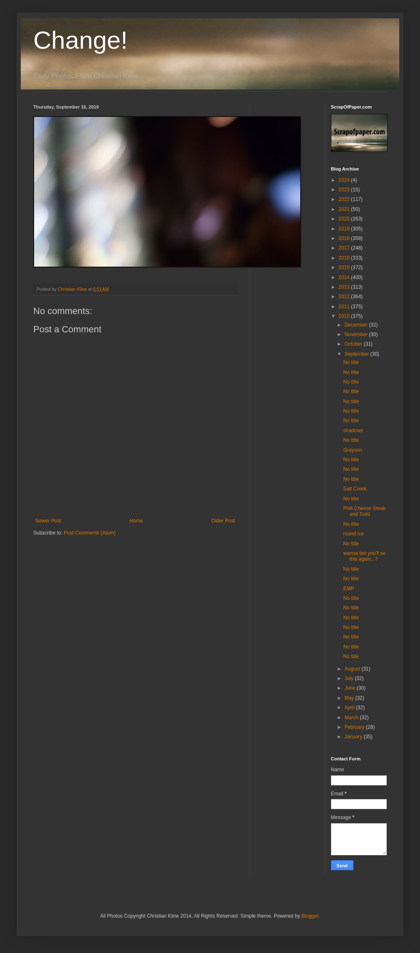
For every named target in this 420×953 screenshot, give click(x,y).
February (355, 727)
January (353, 737)
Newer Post (48, 521)
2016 (344, 258)
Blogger (310, 916)
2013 (344, 287)
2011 (344, 306)
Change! (80, 40)
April (350, 707)
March (352, 717)
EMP (348, 589)
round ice (353, 534)
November (356, 334)
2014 (344, 277)
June (350, 688)
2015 (344, 267)
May (349, 698)
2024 (344, 180)
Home (136, 521)
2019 (344, 229)
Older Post (223, 521)
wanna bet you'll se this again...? (364, 556)
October (353, 344)
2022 (344, 199)
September (357, 354)
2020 (344, 219)
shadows (353, 430)
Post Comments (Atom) (90, 533)
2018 (344, 238)
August (352, 669)
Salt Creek (354, 489)
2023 (344, 190)
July (349, 678)
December (356, 325)
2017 (344, 248)
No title (350, 362)
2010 (344, 316)
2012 (344, 297)
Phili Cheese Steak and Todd (364, 511)
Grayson (352, 450)
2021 (344, 209)
